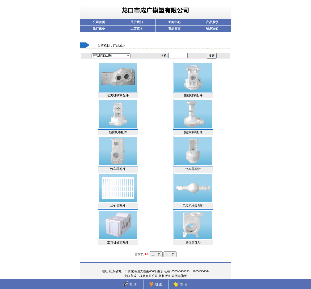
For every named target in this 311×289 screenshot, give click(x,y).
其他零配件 (118, 206)
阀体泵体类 (193, 242)
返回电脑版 (179, 276)
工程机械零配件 (193, 206)
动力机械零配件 (118, 95)
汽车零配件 (118, 169)
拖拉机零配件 (193, 95)
